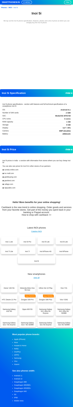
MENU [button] (27, 2)
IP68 (16, 398)
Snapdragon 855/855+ (22, 388)
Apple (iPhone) (19, 339)
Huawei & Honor (20, 345)
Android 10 (18, 379)
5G (15, 394)
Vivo (15, 361)
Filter (67, 2)
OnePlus (17, 352)
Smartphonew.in (11, 2)
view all (36, 278)
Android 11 (18, 376)
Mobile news (19, 401)
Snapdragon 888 (20, 382)
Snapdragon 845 (20, 391)
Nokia (16, 349)
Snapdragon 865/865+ (22, 385)
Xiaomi (16, 364)
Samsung (17, 358)
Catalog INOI (36, 231)
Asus (16, 342)
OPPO (16, 355)
